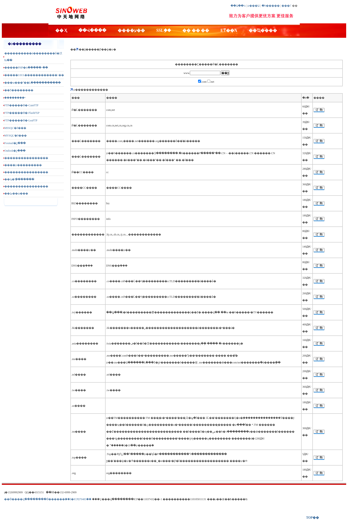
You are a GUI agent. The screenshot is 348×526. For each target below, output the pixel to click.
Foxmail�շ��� (15, 143)
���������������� (26, 158)
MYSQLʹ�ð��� (15, 135)
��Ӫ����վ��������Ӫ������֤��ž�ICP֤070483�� (47, 499)
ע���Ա (253, 5)
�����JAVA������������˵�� (34, 75)
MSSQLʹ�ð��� (15, 128)
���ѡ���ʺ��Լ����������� (32, 82)
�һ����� (271, 5)
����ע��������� (23, 165)
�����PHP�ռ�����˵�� (26, 67)
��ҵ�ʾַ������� (19, 179)
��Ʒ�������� (18, 90)
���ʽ (286, 5)
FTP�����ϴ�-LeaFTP (20, 120)
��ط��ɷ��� (16, 193)
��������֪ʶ (14, 97)
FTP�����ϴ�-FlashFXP (22, 112)
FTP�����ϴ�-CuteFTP (21, 105)
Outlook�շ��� (15, 150)
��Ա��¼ (238, 5)
